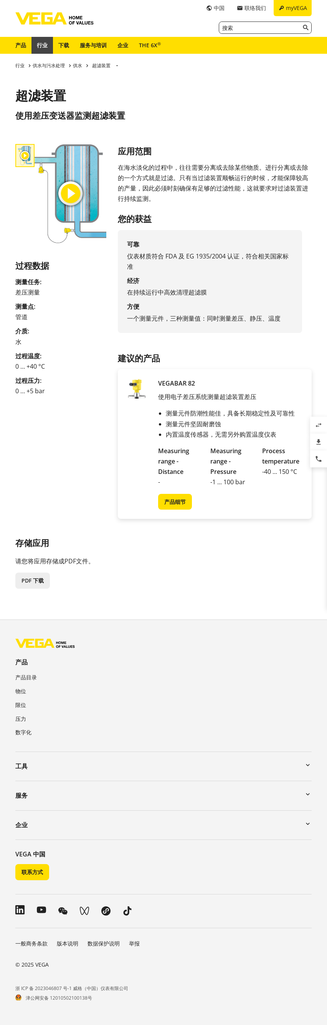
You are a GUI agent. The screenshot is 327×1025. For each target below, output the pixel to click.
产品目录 (26, 677)
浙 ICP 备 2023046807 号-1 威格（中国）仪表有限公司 (71, 988)
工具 (21, 766)
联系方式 (32, 872)
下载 (63, 45)
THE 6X (150, 45)
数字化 (23, 732)
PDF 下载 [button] (32, 580)
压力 (20, 718)
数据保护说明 (104, 943)
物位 (20, 691)
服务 (21, 795)
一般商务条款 (31, 943)
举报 (134, 943)
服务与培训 (93, 45)
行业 (42, 45)
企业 (122, 45)
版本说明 (67, 943)
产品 (20, 45)
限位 (20, 705)
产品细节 (175, 501)
